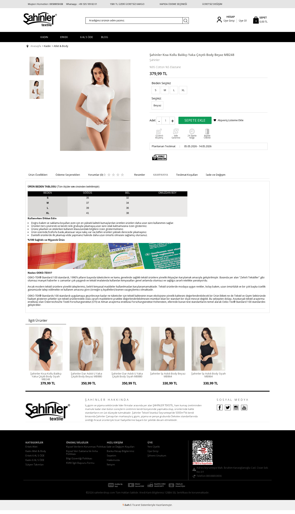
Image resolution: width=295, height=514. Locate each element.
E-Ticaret (135, 509)
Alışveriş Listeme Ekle (231, 120)
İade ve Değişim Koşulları (120, 450)
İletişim (111, 468)
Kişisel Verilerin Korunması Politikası (86, 450)
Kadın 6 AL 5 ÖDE (34, 464)
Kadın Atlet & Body (35, 455)
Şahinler (155, 60)
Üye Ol (243, 20)
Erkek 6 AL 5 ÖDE (35, 459)
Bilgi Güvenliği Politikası (79, 462)
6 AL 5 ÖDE (86, 37)
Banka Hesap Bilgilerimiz (120, 455)
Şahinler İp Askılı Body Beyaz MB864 (168, 375)
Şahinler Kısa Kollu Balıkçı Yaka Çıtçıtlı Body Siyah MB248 (45, 376)
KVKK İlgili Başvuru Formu (80, 466)
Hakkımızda (113, 464)
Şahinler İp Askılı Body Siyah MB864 (208, 375)
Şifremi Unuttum (157, 459)
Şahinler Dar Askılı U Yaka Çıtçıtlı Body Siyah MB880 (127, 375)
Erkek (64, 37)
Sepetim (111, 459)
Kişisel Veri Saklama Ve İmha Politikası (82, 456)
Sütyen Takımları (34, 468)
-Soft (126, 509)
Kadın (44, 37)
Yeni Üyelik (154, 450)
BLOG (104, 37)
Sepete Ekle (195, 120)
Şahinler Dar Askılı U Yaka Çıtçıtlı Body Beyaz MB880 (86, 375)
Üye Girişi (229, 20)
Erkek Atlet (31, 450)
